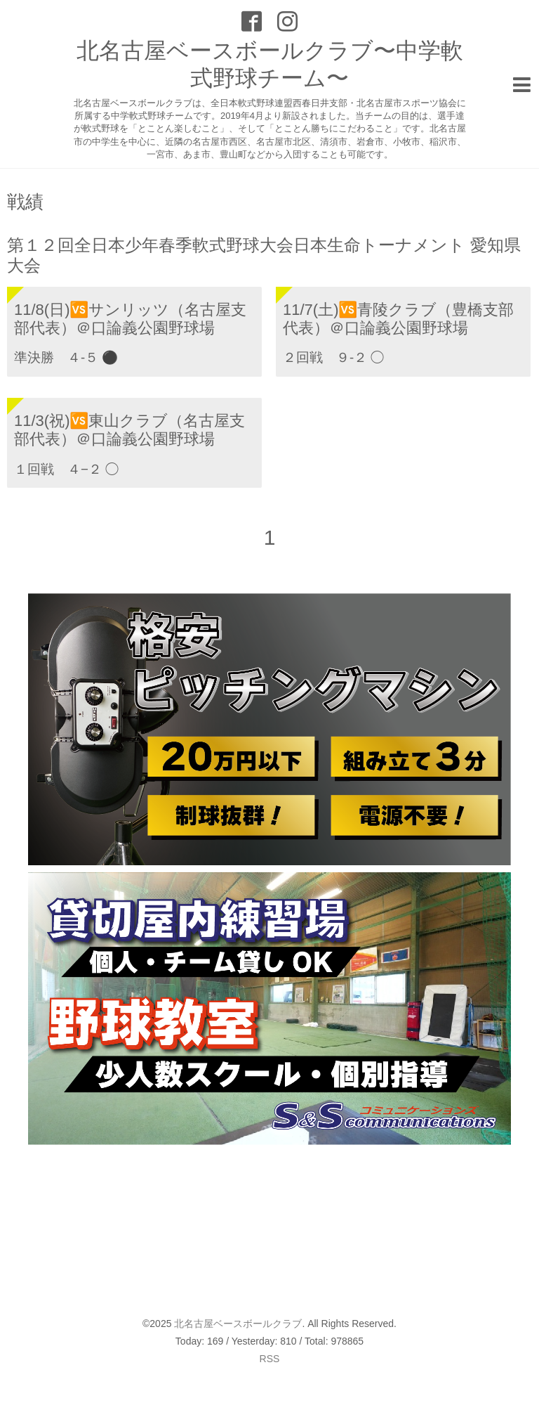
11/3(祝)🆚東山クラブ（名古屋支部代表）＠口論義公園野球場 (129, 430)
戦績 (25, 202)
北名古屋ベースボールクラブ (238, 1323)
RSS (270, 1358)
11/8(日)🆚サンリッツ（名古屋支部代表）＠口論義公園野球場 (130, 319)
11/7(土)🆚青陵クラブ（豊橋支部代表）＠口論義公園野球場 (398, 319)
